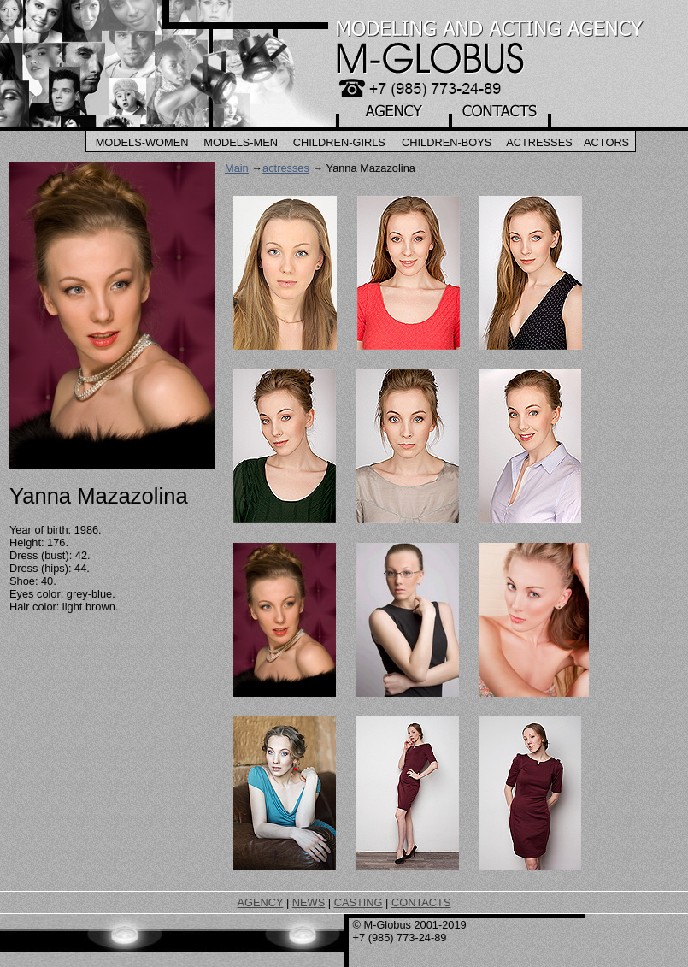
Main (237, 168)
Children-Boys (446, 142)
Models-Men (240, 142)
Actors (606, 142)
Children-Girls (339, 142)
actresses (285, 168)
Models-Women (142, 142)
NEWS (308, 902)
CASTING (358, 902)
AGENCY (261, 902)
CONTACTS (420, 902)
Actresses (539, 142)
